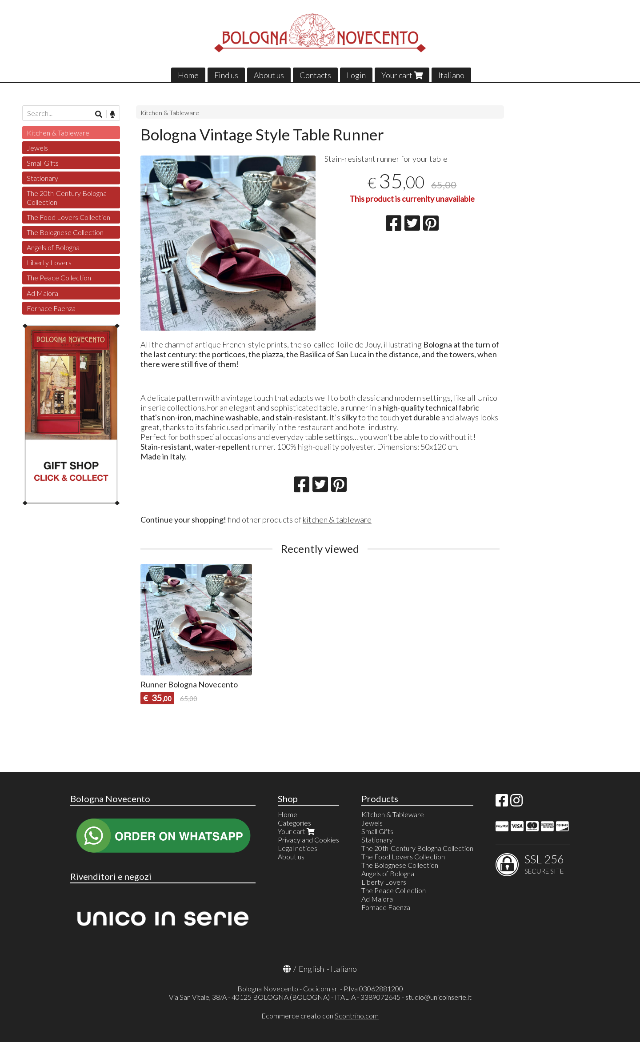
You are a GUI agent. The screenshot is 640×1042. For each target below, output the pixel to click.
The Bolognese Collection (65, 232)
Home (188, 75)
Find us (226, 75)
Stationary (42, 178)
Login (356, 75)
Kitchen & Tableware (169, 112)
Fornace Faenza (51, 308)
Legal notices (297, 848)
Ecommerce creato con (320, 1015)
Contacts (315, 75)
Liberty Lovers (49, 262)
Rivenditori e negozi (111, 876)
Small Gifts (43, 163)
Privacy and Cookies (308, 839)
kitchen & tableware (337, 519)
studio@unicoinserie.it (438, 997)
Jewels (37, 148)
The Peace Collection (59, 277)
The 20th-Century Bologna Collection (67, 197)
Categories (294, 822)
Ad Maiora (42, 293)
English (311, 969)
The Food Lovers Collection (68, 217)
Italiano (451, 75)
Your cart (402, 75)
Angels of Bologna (53, 247)
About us (269, 75)
